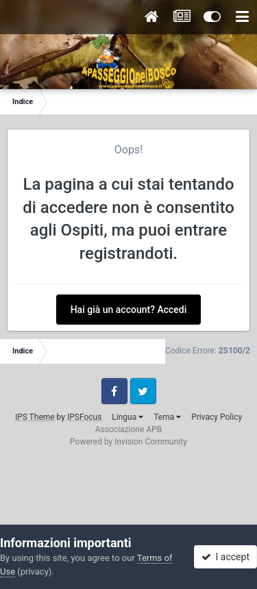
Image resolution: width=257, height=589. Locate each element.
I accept (225, 556)
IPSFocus (84, 417)
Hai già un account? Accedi (129, 309)
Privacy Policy (216, 417)
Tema (167, 417)
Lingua (127, 417)
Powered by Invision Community (128, 442)
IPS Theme (35, 417)
